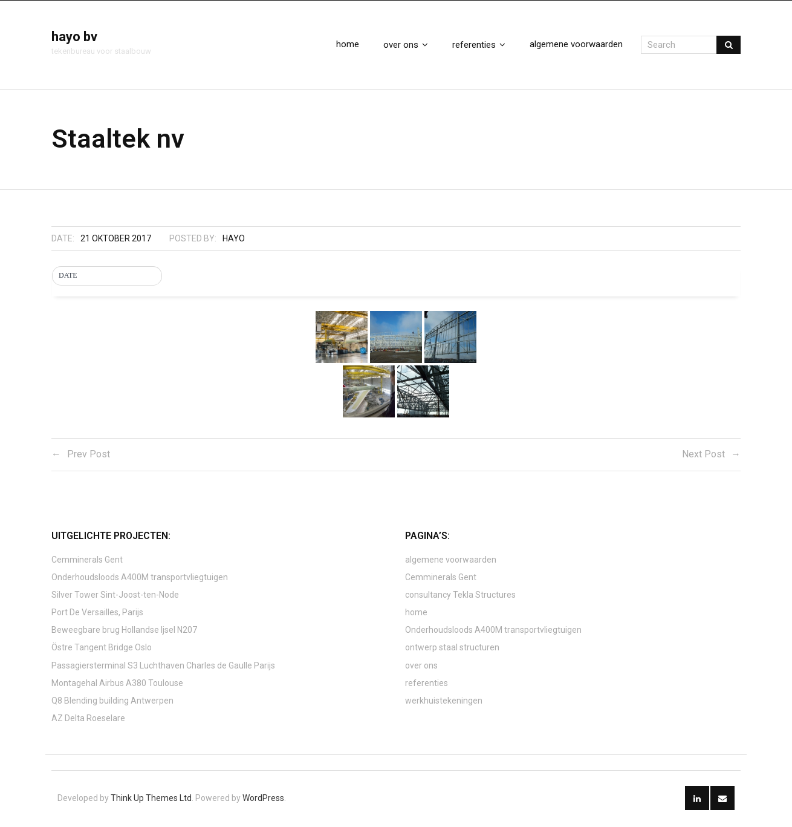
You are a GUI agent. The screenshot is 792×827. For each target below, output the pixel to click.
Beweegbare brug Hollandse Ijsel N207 (124, 631)
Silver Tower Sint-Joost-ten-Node (115, 596)
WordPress (263, 799)
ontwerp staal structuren (452, 649)
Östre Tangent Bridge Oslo (101, 649)
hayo (233, 240)
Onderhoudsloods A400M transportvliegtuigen (139, 578)
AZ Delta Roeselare (88, 720)
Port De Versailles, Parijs (97, 614)
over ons (421, 667)
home (416, 614)
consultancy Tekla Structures (460, 596)
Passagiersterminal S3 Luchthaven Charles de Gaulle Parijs (163, 667)
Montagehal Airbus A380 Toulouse (117, 684)
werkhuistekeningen (443, 702)
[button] (107, 278)
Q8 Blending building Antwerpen (112, 702)
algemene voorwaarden (450, 561)
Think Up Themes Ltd (151, 799)
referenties (426, 684)
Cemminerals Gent (87, 561)
